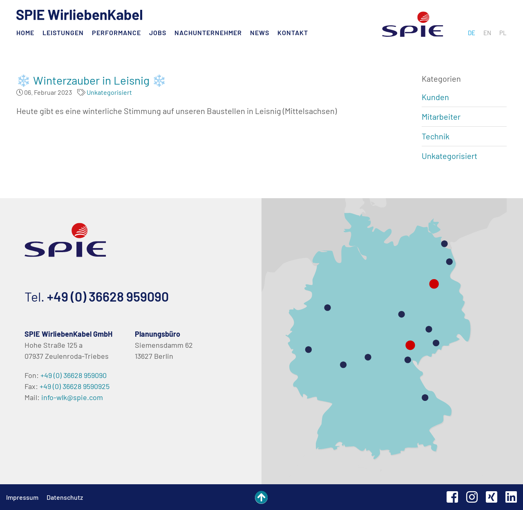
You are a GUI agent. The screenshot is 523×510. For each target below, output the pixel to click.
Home (25, 32)
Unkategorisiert (109, 92)
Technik (435, 136)
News (259, 32)
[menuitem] (471, 33)
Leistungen (63, 32)
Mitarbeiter (441, 116)
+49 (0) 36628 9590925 (75, 386)
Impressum (22, 497)
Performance (116, 32)
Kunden (435, 97)
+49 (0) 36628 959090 (108, 296)
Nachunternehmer (208, 32)
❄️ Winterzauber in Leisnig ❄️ (91, 80)
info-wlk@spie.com (72, 397)
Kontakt (292, 32)
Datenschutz (65, 497)
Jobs (157, 32)
